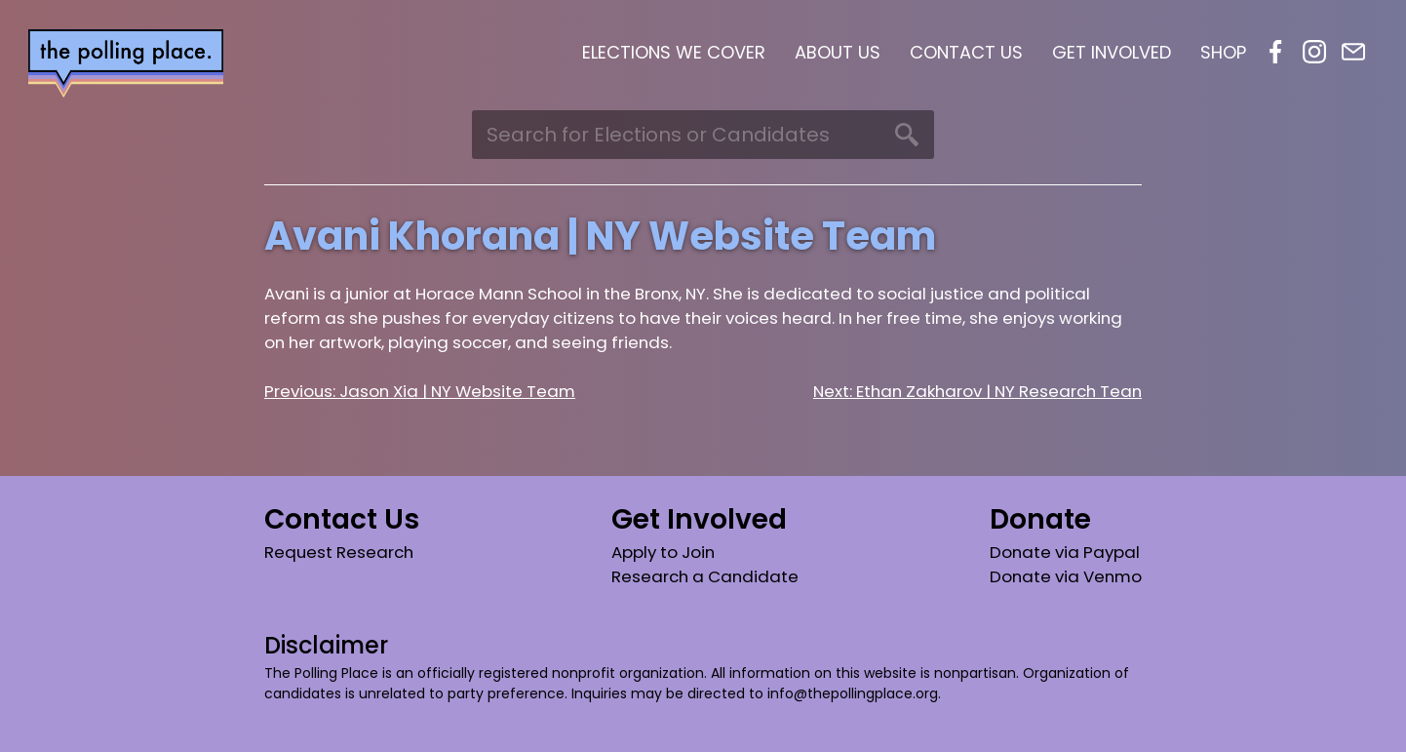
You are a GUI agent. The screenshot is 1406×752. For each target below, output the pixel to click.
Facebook (1275, 51)
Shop (1223, 52)
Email (1353, 51)
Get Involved (1111, 52)
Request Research (338, 552)
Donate (1040, 519)
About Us (837, 52)
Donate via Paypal (1065, 552)
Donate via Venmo (1066, 576)
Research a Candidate (705, 576)
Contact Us (966, 52)
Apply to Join (663, 552)
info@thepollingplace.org (852, 693)
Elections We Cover (673, 52)
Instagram (1314, 51)
